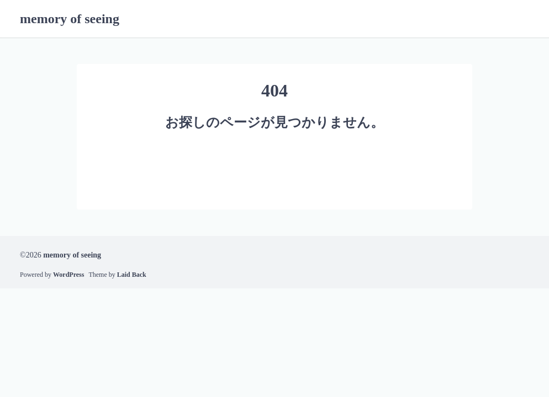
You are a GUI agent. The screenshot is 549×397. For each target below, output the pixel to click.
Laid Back (131, 274)
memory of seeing (69, 19)
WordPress (68, 274)
